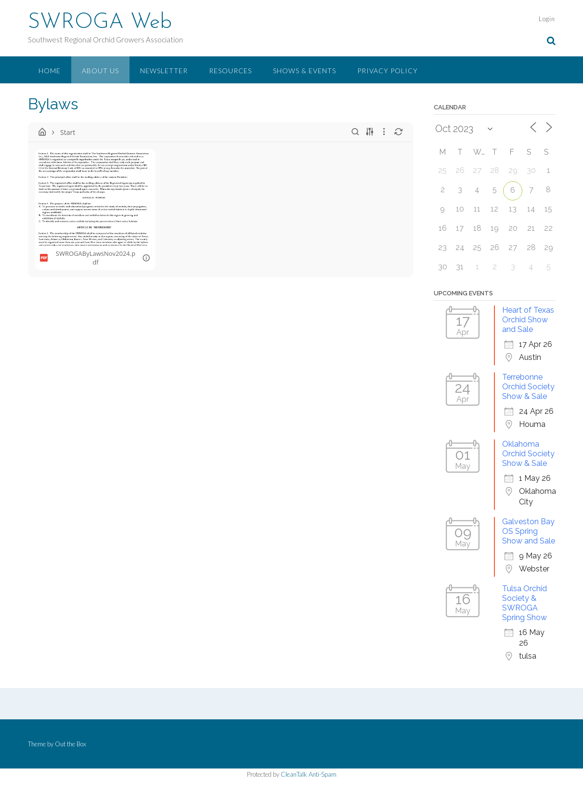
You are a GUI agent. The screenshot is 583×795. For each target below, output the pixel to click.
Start (67, 132)
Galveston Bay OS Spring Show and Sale (528, 531)
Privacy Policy (387, 70)
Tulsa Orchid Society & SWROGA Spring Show (524, 603)
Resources (230, 70)
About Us (100, 70)
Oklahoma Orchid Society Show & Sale (528, 453)
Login (547, 19)
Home (50, 70)
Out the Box (70, 744)
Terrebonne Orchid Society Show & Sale (528, 386)
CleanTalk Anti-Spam (309, 774)
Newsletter (164, 70)
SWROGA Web (100, 22)
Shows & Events (304, 70)
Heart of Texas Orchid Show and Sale (528, 319)
